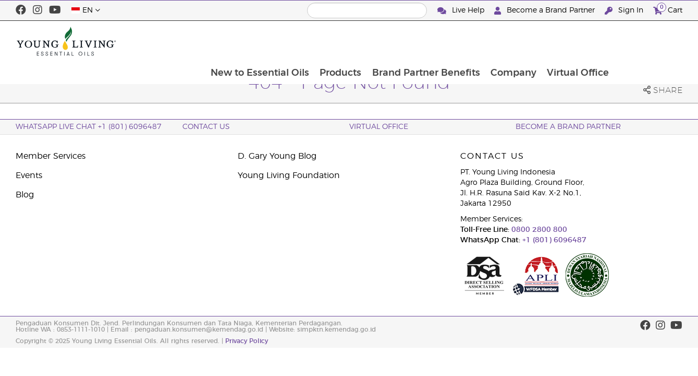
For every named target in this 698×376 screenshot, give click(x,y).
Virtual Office (646, 41)
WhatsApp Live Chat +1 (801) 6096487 (89, 127)
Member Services (50, 156)
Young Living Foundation (289, 175)
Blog (25, 195)
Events (29, 175)
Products (405, 41)
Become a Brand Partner (545, 11)
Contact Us (206, 127)
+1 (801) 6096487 (553, 240)
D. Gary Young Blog (277, 156)
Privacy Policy (246, 341)
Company (580, 41)
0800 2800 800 (538, 229)
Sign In (625, 11)
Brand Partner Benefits (492, 41)
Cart (667, 9)
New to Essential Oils (324, 41)
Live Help (461, 11)
